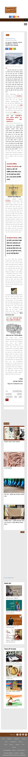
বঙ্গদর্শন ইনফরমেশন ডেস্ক (10, 38)
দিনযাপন (14, 747)
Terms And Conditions (8, 753)
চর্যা (3, 739)
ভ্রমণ (6, 741)
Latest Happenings (7, 750)
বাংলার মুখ (16, 739)
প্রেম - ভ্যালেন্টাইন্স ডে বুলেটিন (17, 391)
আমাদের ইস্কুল (19, 394)
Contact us (22, 753)
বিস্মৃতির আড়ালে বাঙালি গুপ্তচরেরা (12, 442)
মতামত (17, 744)
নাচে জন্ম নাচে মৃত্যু (8, 394)
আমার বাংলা (13, 741)
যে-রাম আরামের (8, 468)
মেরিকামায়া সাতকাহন (9, 396)
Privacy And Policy (21, 750)
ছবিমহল (20, 396)
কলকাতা (9, 739)
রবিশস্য (16, 396)
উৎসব (11, 744)
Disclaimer (16, 753)
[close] (25, 24)
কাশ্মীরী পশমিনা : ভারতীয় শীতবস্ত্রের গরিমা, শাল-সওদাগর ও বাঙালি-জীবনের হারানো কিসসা (14, 522)
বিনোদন (23, 739)
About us (14, 750)
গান (23, 744)
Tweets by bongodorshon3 (9, 577)
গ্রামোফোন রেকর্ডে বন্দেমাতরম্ (11, 706)
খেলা (5, 744)
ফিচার (7, 399)
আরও (22, 532)
